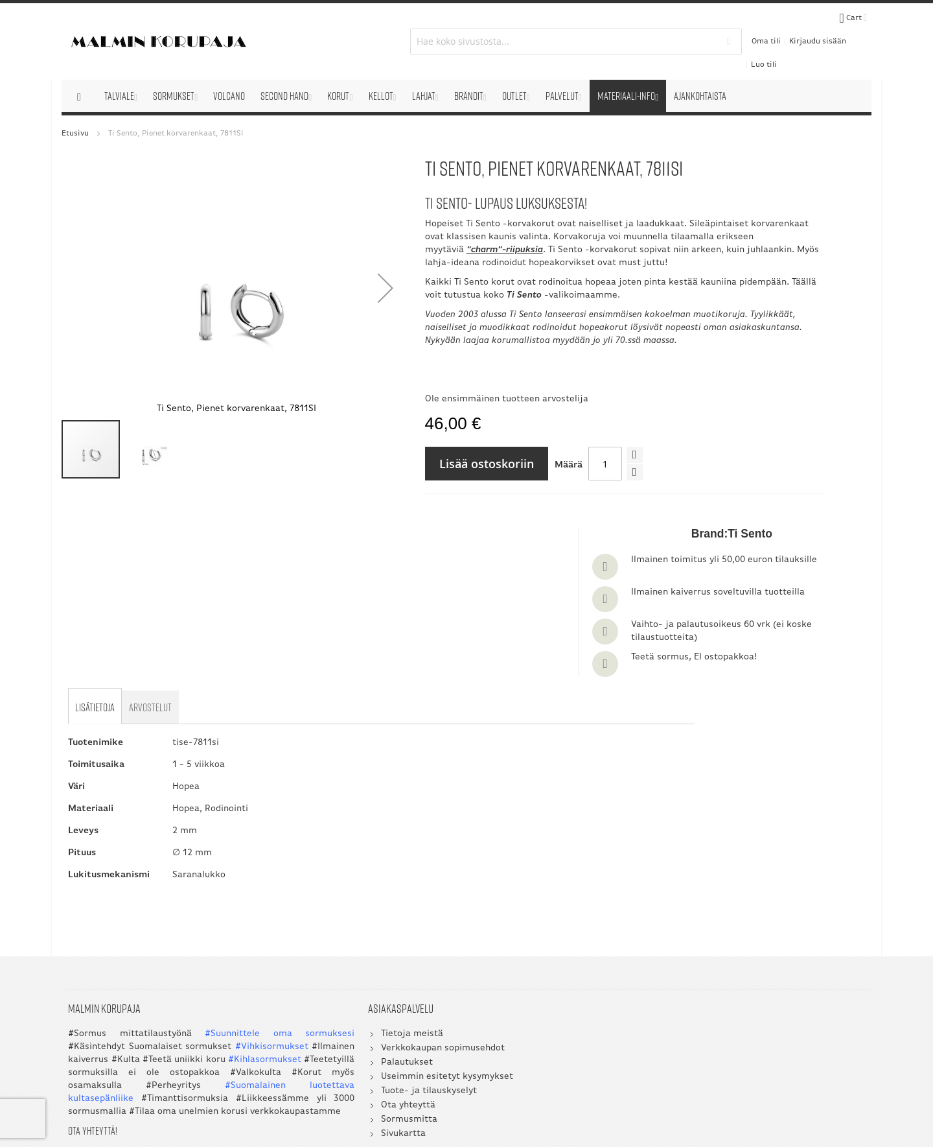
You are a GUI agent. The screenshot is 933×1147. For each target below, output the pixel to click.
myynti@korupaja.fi (556, 990)
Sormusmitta (313, 952)
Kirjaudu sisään (765, 27)
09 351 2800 (582, 931)
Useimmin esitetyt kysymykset (351, 909)
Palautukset (311, 895)
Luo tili (816, 27)
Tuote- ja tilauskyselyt (333, 923)
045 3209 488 (608, 944)
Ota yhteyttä (312, 938)
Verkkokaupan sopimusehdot (347, 881)
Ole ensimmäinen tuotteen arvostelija (421, 396)
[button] (297, 259)
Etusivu (75, 105)
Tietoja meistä (316, 866)
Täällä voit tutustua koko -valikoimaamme (502, 280)
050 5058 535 (787, 931)
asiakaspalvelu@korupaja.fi (573, 964)
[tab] (97, 537)
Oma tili (714, 27)
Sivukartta (307, 966)
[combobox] (466, 27)
